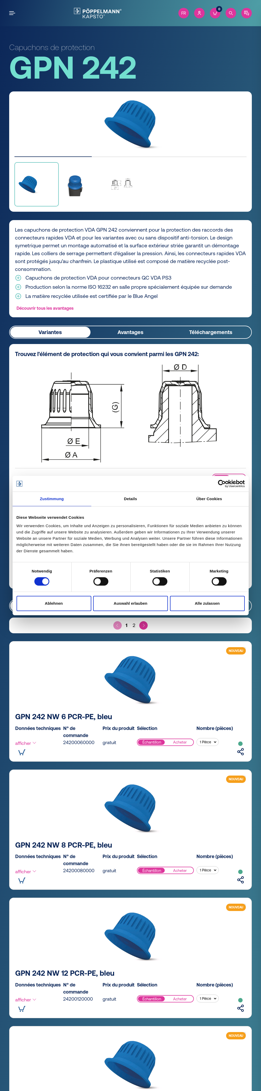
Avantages (130, 332)
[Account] (199, 13)
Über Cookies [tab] (209, 499)
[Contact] (246, 13)
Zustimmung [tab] (52, 499)
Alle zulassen (207, 603)
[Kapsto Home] (97, 13)
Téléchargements (210, 332)
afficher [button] (26, 743)
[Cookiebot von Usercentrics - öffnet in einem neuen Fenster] (222, 484)
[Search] (231, 13)
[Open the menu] (13, 13)
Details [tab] (130, 499)
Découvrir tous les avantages (45, 308)
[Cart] (215, 13)
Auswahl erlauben (130, 603)
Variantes (50, 332)
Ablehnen (54, 603)
